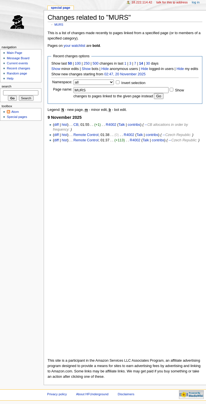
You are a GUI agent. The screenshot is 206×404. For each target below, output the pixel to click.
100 (78, 63)
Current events (17, 63)
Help (10, 78)
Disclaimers (126, 394)
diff (56, 125)
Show (55, 69)
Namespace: (62, 82)
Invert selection (133, 83)
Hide (105, 69)
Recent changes (18, 68)
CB (76, 125)
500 (95, 63)
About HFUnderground (92, 394)
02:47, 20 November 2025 (125, 74)
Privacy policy (57, 394)
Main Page (14, 52)
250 (87, 63)
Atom (15, 111)
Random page (17, 73)
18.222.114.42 (142, 2)
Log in (196, 2)
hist (64, 125)
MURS (58, 24)
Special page (60, 7)
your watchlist (74, 46)
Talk (121, 125)
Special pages (17, 116)
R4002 (111, 125)
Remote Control (86, 135)
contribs (134, 125)
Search (7, 86)
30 (148, 63)
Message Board (18, 58)
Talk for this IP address (172, 2)
